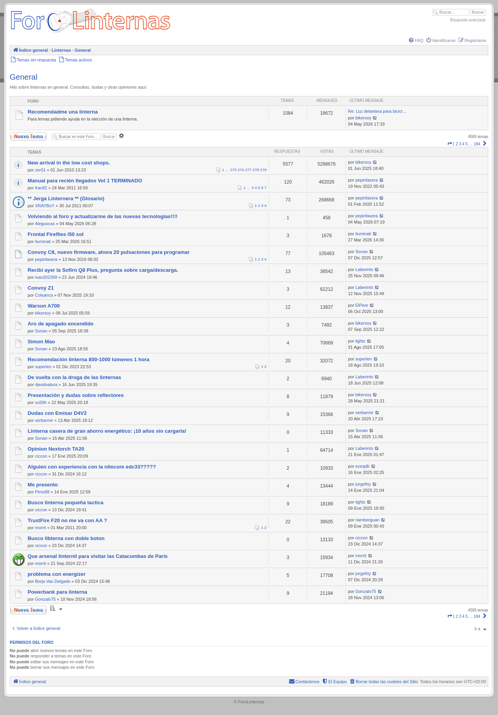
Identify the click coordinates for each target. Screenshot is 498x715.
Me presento (43, 485)
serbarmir (44, 420)
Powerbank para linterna (57, 592)
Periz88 (42, 491)
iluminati (43, 241)
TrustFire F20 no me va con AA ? (67, 520)
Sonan (361, 251)
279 (263, 170)
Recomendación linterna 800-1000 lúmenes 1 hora (88, 359)
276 (241, 170)
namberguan (367, 519)
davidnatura (46, 384)
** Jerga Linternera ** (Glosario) (66, 198)
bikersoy (363, 117)
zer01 (40, 170)
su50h (41, 402)
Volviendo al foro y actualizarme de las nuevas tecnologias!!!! (102, 216)
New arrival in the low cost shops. (69, 163)
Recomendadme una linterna (63, 112)
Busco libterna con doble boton (66, 538)
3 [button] (460, 144)
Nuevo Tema (28, 136)
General (23, 77)
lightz (360, 341)
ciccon (41, 456)
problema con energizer (57, 574)
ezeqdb (362, 466)
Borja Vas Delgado (52, 581)
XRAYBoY (44, 205)
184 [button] (477, 144)
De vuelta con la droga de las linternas (74, 377)
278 (256, 170)
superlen (43, 366)
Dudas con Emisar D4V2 (57, 413)
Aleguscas (45, 223)
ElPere (361, 305)
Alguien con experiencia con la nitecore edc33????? (92, 467)
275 (233, 170)
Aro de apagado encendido (60, 324)
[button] (449, 144)
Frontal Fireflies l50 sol (56, 234)
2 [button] (457, 144)
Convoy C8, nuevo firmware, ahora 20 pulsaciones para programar (108, 252)
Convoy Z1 (41, 288)
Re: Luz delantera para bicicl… (377, 111)
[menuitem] (415, 40)
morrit (40, 527)
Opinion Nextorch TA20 (56, 449)
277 (248, 170)
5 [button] (466, 144)
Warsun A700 (44, 306)
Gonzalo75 (45, 599)
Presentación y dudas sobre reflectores (76, 395)
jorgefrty (363, 484)
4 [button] (463, 144)
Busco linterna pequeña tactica (65, 502)
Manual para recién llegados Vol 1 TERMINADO (85, 181)
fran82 (41, 187)
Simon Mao (41, 341)
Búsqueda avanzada (468, 20)
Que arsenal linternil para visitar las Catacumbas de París (98, 556)
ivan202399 (46, 277)
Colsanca (44, 295)
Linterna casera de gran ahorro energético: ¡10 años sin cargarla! (107, 431)
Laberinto (364, 269)
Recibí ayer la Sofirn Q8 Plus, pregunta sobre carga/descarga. (103, 270)
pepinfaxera (366, 180)
